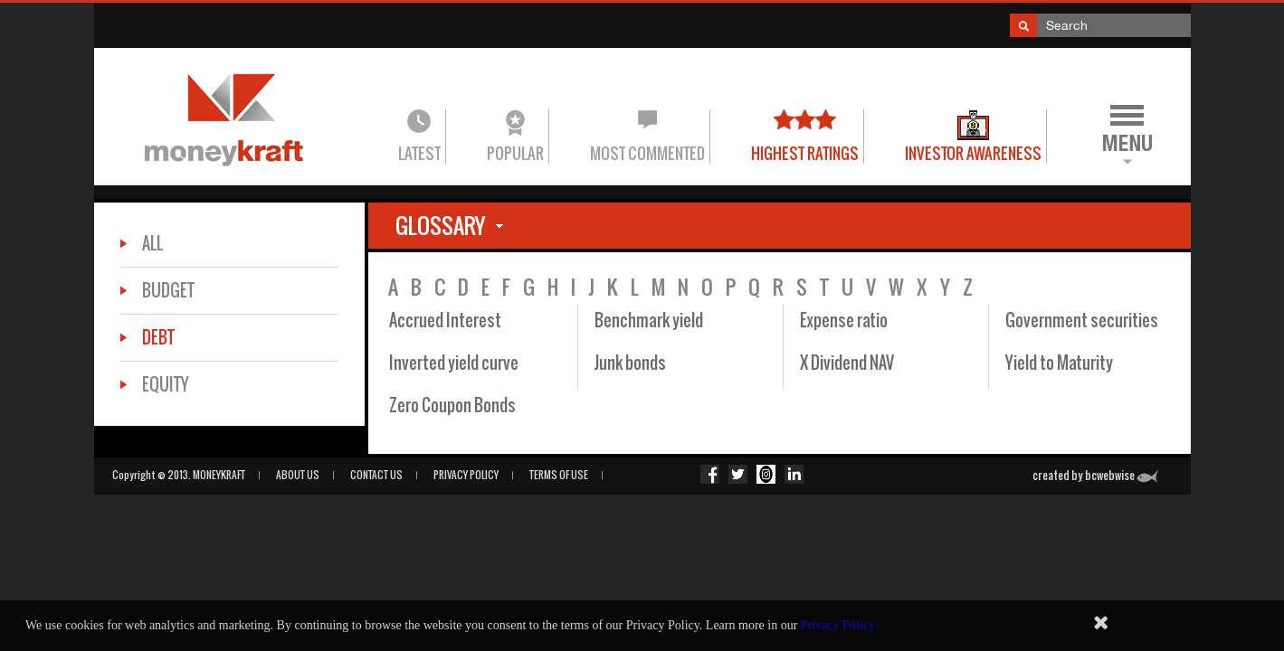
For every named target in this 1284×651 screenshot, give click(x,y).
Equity (165, 385)
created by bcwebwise (1095, 475)
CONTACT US (376, 474)
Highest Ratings (805, 153)
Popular (515, 153)
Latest (419, 153)
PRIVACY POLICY (466, 474)
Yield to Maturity (1059, 363)
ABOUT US (297, 474)
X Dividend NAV (847, 363)
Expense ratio (844, 320)
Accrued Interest (445, 320)
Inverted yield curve (453, 363)
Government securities (1081, 320)
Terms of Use (558, 474)
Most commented (647, 153)
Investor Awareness (973, 153)
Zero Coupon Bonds (452, 405)
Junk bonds (630, 363)
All (152, 243)
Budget (168, 290)
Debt (158, 338)
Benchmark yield (648, 320)
